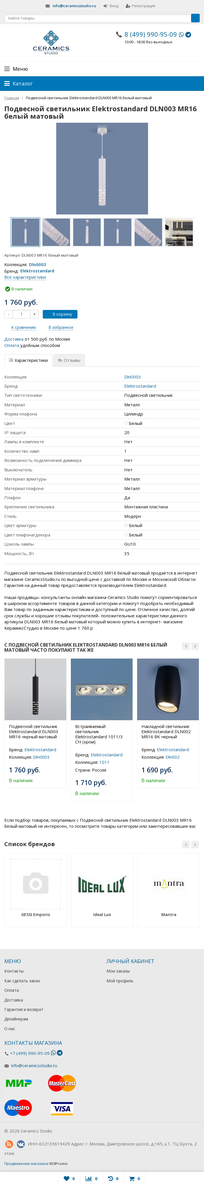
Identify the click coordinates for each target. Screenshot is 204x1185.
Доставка (14, 339)
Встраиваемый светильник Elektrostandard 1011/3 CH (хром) (99, 734)
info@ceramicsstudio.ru (74, 5)
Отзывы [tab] (69, 360)
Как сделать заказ (22, 980)
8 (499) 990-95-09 (151, 34)
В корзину (59, 314)
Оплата (11, 345)
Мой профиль (119, 980)
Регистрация (140, 5)
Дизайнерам (16, 1019)
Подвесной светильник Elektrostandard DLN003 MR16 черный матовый (33, 731)
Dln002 (173, 757)
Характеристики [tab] (28, 360)
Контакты (14, 971)
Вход (110, 5)
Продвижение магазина (26, 1163)
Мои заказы (118, 971)
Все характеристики (25, 277)
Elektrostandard (37, 271)
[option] (25, 232)
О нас (9, 1028)
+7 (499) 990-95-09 (30, 1053)
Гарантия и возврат (23, 1009)
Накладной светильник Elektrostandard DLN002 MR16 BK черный (166, 731)
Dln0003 (37, 264)
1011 (104, 762)
